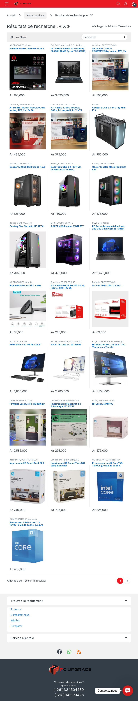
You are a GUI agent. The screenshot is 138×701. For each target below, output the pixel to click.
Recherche (118, 4)
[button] (128, 691)
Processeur (114, 460)
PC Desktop (75, 341)
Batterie (96, 282)
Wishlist (15, 620)
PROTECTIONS (109, 45)
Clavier (28, 45)
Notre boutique (35, 15)
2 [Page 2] (127, 580)
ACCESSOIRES (17, 45)
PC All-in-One (20, 341)
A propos (16, 609)
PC (52, 45)
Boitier (95, 104)
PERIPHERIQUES (24, 400)
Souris (28, 282)
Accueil (11, 15)
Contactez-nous (20, 614)
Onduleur (96, 45)
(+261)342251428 (69, 695)
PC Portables (61, 45)
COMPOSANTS (24, 163)
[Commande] (104, 37)
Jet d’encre (56, 400)
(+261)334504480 (68, 689)
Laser (12, 400)
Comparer (16, 625)
